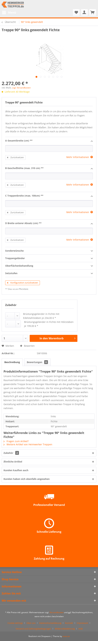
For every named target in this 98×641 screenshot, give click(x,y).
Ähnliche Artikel (13, 461)
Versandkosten (56, 612)
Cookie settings (15, 622)
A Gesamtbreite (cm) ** (49, 141)
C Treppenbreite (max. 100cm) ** (49, 196)
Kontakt (69, 622)
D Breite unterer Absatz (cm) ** (49, 223)
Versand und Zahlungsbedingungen (33, 628)
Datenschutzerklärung (50, 622)
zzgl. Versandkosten (21, 87)
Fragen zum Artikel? (16, 441)
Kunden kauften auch (16, 470)
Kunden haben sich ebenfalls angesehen (27, 478)
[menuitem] (9, 12)
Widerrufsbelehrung (65, 628)
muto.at (66, 636)
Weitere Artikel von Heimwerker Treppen (28, 444)
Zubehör (11, 452)
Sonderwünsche (49, 251)
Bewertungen (37, 362)
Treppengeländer (49, 258)
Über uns (31, 622)
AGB (80, 628)
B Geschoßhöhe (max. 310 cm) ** (49, 168)
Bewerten (27, 345)
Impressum (82, 622)
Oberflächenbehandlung (49, 266)
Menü (9, 12)
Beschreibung (12, 362)
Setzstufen (49, 273)
